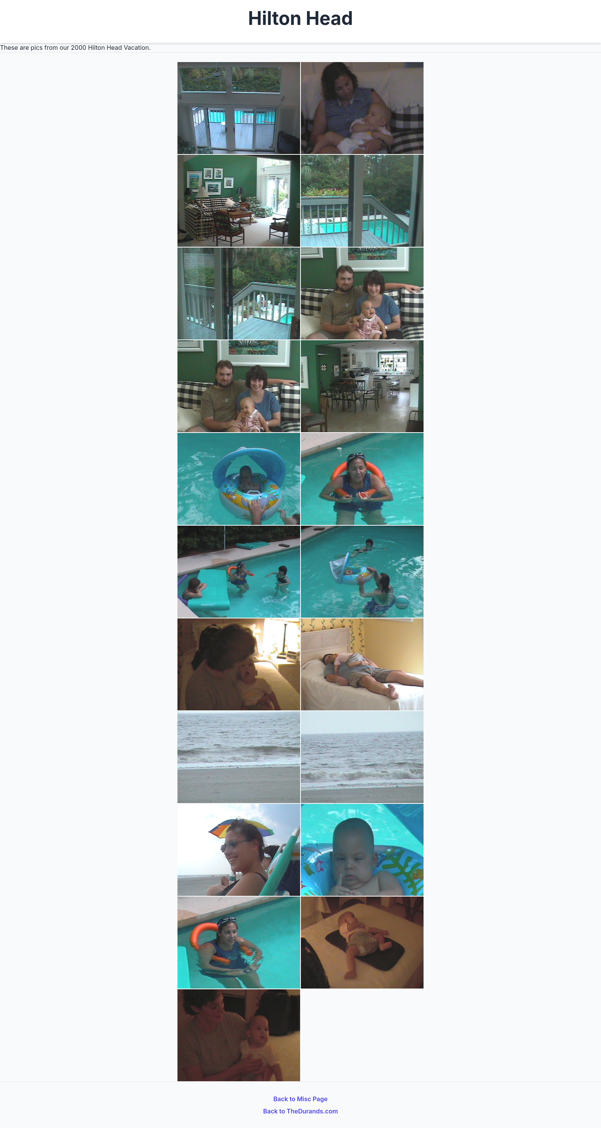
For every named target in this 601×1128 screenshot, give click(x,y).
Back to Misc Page (300, 1099)
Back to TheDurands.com (300, 1111)
